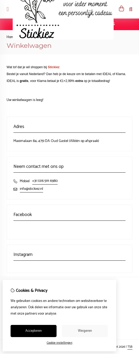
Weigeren (85, 331)
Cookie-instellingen (59, 342)
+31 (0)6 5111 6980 (45, 181)
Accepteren (33, 331)
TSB (129, 346)
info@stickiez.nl (31, 189)
